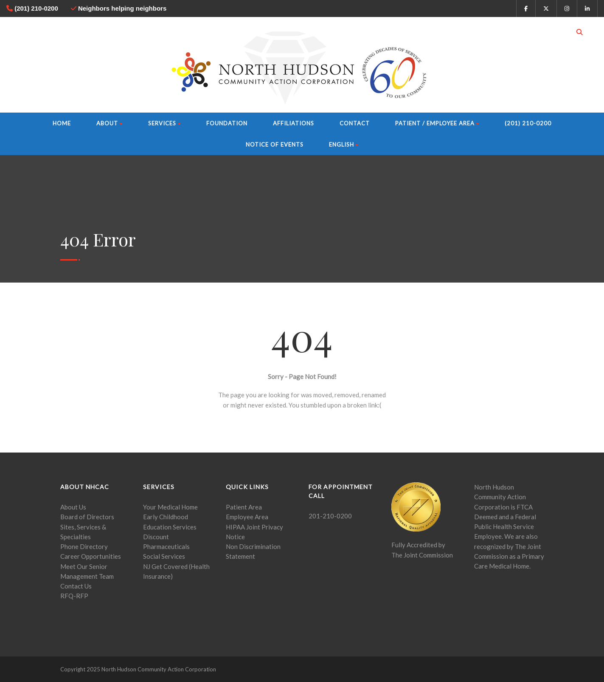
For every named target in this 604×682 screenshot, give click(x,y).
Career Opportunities (90, 556)
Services (164, 123)
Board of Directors (87, 517)
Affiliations (293, 123)
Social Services (164, 556)
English (344, 144)
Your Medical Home (170, 507)
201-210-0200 (330, 516)
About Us (73, 507)
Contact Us (76, 586)
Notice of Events (274, 144)
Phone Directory (84, 546)
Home (62, 123)
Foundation (226, 123)
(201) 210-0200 (528, 123)
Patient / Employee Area (437, 123)
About (109, 123)
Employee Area (247, 517)
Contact (355, 123)
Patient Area (244, 507)
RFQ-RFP (74, 596)
